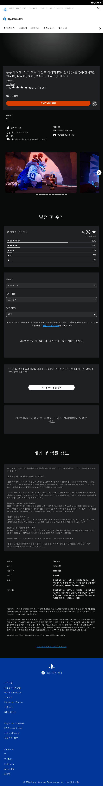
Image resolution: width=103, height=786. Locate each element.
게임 (10, 8)
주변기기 (42, 8)
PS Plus (32, 8)
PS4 (24, 8)
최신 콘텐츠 (9, 25)
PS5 (17, 8)
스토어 (59, 8)
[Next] (98, 169)
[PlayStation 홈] (5, 8)
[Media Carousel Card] (41, 170)
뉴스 (51, 8)
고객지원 (68, 8)
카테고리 (23, 25)
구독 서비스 (49, 25)
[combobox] (51, 282)
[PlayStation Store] (13, 16)
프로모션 (35, 25)
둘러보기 (63, 25)
